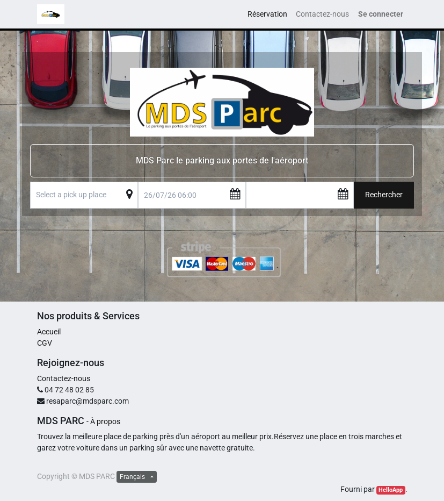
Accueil (49, 331)
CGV (44, 343)
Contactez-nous (63, 378)
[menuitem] (267, 14)
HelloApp (391, 489)
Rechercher (384, 194)
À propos (105, 421)
